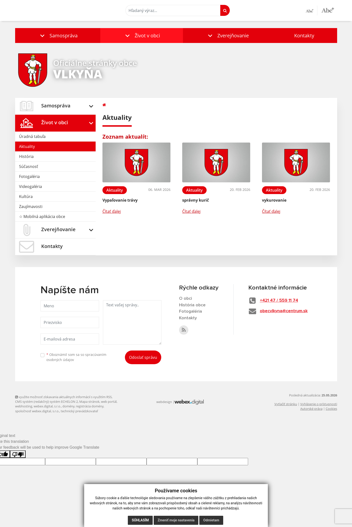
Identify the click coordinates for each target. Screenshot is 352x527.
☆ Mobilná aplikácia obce (42, 216)
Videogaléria (30, 186)
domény (68, 406)
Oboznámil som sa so (76, 357)
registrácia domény (89, 406)
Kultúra (26, 196)
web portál (109, 401)
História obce (192, 305)
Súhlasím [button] (140, 520)
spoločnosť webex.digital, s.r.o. (37, 411)
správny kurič (195, 200)
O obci (185, 298)
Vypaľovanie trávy (120, 200)
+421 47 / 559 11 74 (279, 300)
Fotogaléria (29, 176)
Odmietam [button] (211, 520)
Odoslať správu (143, 357)
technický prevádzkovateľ (79, 411)
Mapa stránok (89, 401)
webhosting (23, 406)
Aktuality (27, 146)
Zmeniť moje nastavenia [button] (176, 520)
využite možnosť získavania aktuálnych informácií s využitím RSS (63, 397)
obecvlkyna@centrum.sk (284, 311)
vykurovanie (274, 200)
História (26, 156)
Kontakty (304, 35)
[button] (58, 35)
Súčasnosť (28, 166)
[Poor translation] (18, 454)
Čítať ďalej (111, 211)
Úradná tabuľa (32, 136)
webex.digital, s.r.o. (47, 406)
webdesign (164, 402)
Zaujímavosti (30, 206)
